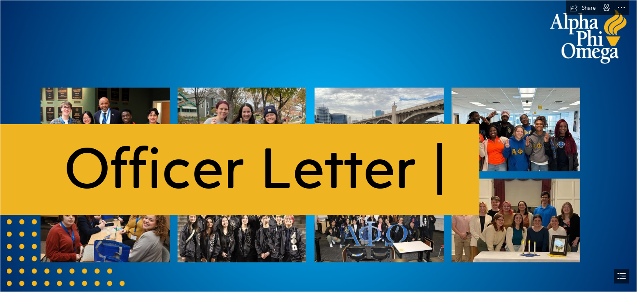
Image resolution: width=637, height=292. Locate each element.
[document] (318, 146)
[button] (582, 7)
